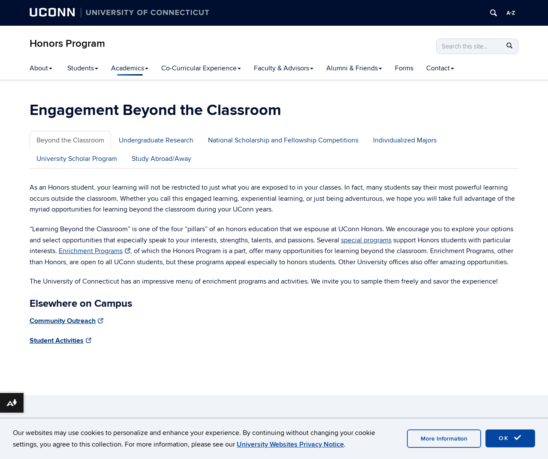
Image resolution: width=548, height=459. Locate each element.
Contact (440, 68)
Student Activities (60, 340)
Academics (129, 68)
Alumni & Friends (354, 68)
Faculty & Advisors (283, 68)
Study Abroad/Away (161, 158)
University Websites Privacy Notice (290, 444)
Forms (404, 68)
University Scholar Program (76, 158)
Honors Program (67, 43)
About (41, 68)
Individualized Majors (405, 140)
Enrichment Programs (94, 251)
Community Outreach (66, 321)
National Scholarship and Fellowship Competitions (283, 140)
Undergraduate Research (156, 140)
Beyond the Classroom (70, 140)
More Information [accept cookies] (444, 438)
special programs (366, 240)
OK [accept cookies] (510, 438)
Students (82, 68)
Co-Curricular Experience (201, 68)
